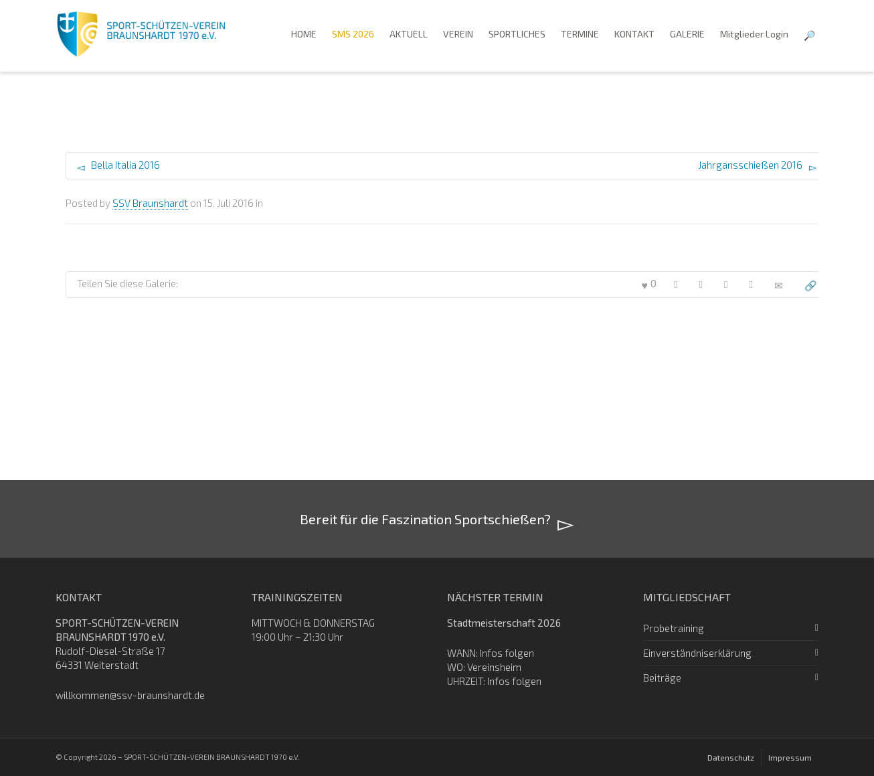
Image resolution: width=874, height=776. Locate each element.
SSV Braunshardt (150, 203)
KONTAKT (634, 34)
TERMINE (580, 34)
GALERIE (687, 34)
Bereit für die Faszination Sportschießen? (437, 520)
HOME (304, 34)
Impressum (790, 757)
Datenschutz (730, 757)
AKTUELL (408, 34)
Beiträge (662, 678)
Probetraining (673, 628)
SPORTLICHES (517, 34)
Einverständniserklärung (697, 653)
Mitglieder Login (754, 34)
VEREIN (458, 34)
